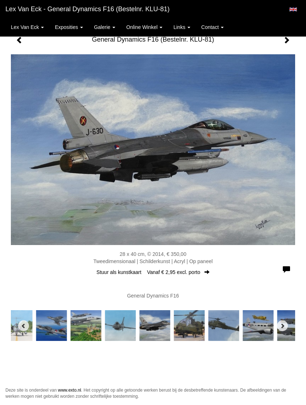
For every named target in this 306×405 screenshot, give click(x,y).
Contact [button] (212, 27)
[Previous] (23, 325)
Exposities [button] (69, 27)
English (293, 9)
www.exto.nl (69, 390)
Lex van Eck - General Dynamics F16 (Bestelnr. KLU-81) (87, 9)
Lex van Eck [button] (27, 27)
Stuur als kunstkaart (153, 272)
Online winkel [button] (144, 27)
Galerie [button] (104, 27)
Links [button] (181, 27)
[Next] (282, 325)
